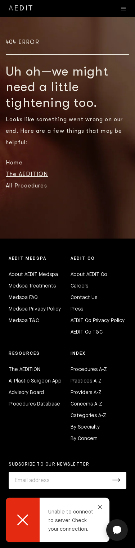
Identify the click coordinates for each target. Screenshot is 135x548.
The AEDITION (27, 174)
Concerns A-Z (86, 404)
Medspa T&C (24, 320)
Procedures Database (34, 404)
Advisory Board (26, 392)
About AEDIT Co (89, 274)
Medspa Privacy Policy (35, 309)
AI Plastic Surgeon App (35, 381)
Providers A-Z (86, 392)
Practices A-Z (86, 381)
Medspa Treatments (32, 286)
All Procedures (26, 185)
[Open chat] (117, 530)
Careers (79, 286)
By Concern (84, 438)
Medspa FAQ (23, 297)
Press (77, 309)
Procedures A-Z (89, 369)
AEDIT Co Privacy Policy (98, 320)
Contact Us (84, 297)
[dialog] (57, 520)
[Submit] (116, 480)
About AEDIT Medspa (33, 274)
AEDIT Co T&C (87, 332)
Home (14, 162)
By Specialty (85, 427)
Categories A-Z (88, 415)
